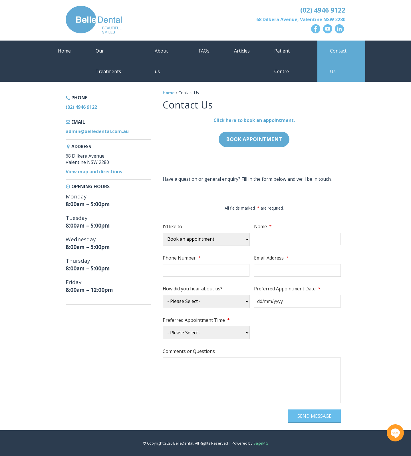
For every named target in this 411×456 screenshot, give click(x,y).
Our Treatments (108, 61)
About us (161, 61)
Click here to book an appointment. (254, 120)
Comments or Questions (189, 351)
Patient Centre (282, 61)
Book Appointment (254, 139)
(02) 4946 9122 (322, 10)
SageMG (260, 443)
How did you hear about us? (192, 289)
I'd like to (172, 227)
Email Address (271, 258)
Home (64, 51)
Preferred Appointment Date (287, 289)
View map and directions (94, 171)
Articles (242, 51)
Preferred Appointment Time (196, 320)
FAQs (204, 51)
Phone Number (182, 258)
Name (263, 227)
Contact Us (338, 61)
